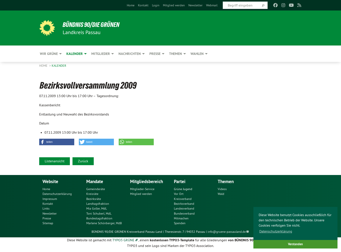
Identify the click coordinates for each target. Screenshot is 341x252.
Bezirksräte (93, 199)
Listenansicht (54, 161)
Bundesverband (184, 213)
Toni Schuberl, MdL (98, 213)
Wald (221, 194)
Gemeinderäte (95, 189)
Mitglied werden (174, 5)
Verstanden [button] (295, 244)
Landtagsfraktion (97, 204)
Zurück (83, 161)
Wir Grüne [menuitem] (49, 53)
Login (155, 5)
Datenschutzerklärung (57, 194)
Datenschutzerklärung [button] (275, 231)
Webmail (211, 5)
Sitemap (47, 223)
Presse (46, 218)
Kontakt (143, 5)
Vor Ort (179, 194)
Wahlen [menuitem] (197, 53)
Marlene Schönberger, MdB (104, 223)
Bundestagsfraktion (99, 218)
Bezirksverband (184, 204)
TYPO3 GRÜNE (123, 240)
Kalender (59, 66)
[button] (56, 142)
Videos (222, 189)
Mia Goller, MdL (96, 208)
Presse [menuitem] (155, 53)
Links (45, 208)
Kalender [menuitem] (74, 53)
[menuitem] (130, 5)
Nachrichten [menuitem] (129, 53)
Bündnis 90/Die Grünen (93, 24)
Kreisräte (92, 194)
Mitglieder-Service (142, 189)
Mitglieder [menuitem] (100, 53)
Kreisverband (183, 199)
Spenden (180, 223)
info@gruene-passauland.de (227, 232)
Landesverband (184, 208)
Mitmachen (181, 218)
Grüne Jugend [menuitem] (183, 189)
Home (130, 5)
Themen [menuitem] (175, 53)
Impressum (49, 199)
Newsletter (195, 5)
